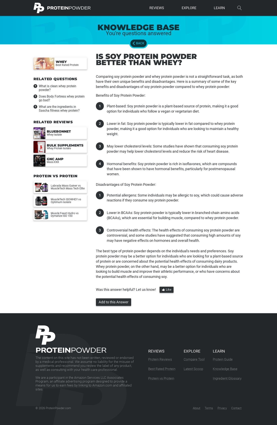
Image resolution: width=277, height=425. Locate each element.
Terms (209, 408)
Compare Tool (194, 359)
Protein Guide (223, 359)
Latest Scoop (193, 369)
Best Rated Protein (161, 369)
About (196, 408)
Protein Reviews (160, 359)
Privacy (222, 408)
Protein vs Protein (161, 378)
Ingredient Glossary (227, 378)
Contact (236, 408)
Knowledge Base (225, 369)
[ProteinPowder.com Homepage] (62, 8)
